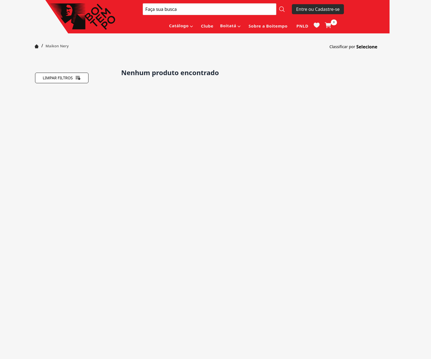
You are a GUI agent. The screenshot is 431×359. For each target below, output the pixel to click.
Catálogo (179, 25)
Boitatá (228, 25)
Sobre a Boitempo (267, 26)
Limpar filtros (61, 78)
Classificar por (342, 46)
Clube (207, 26)
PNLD (302, 26)
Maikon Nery (57, 45)
